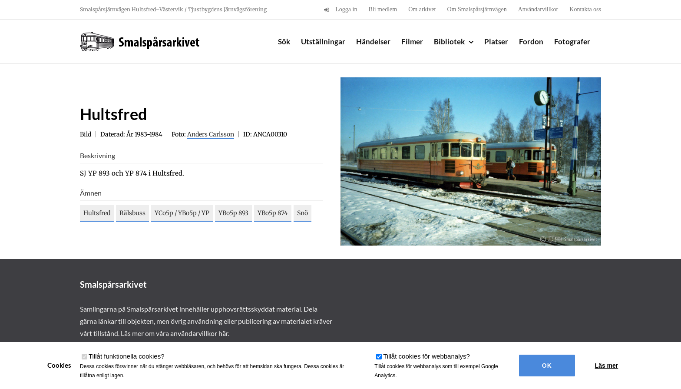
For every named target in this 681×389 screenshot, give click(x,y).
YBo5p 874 (273, 213)
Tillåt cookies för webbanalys (426, 356)
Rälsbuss (132, 213)
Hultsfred (96, 213)
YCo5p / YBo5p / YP (182, 213)
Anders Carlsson (210, 134)
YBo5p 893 (233, 213)
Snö (302, 213)
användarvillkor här (199, 333)
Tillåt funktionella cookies (127, 356)
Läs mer (606, 365)
